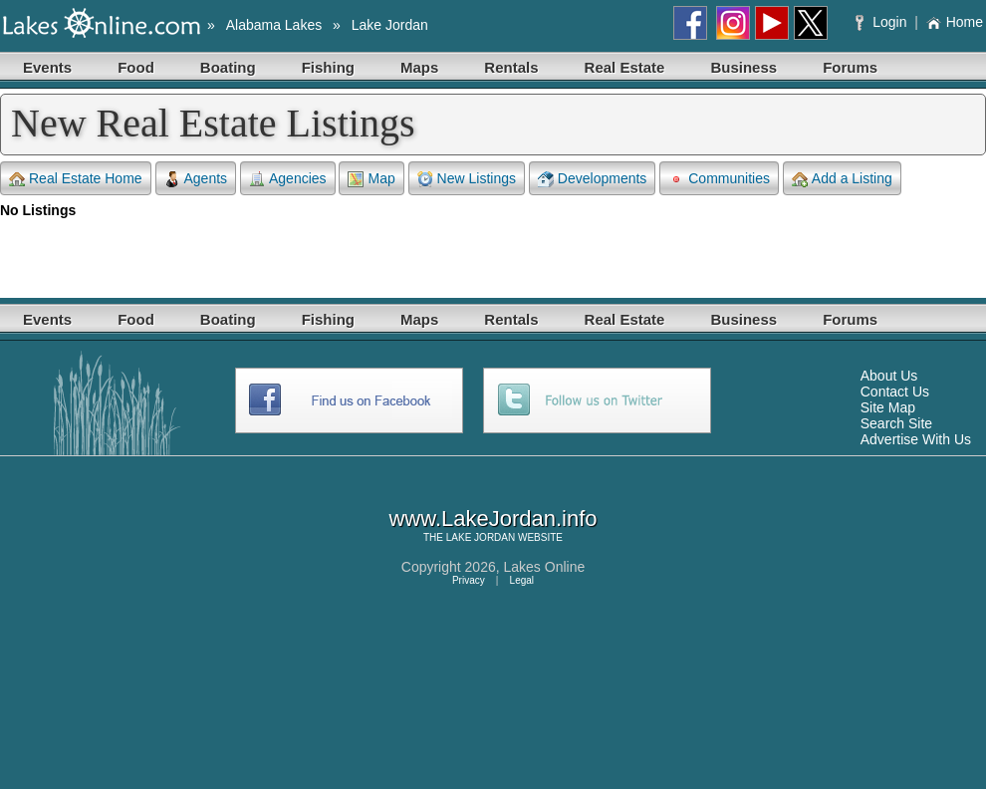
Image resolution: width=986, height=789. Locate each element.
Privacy (468, 580)
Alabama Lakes (274, 25)
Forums (850, 67)
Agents (196, 178)
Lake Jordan (390, 25)
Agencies (288, 178)
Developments (592, 178)
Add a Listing (842, 178)
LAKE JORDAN (480, 537)
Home (954, 22)
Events (47, 67)
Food (136, 67)
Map (371, 178)
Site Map (888, 407)
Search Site (896, 423)
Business (743, 67)
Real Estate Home (75, 178)
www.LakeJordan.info (492, 518)
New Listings (466, 178)
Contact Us (895, 391)
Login (883, 22)
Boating (228, 67)
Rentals (511, 67)
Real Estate (625, 67)
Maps (419, 67)
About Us (889, 376)
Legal (522, 580)
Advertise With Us (916, 439)
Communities (719, 178)
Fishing (328, 67)
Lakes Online (545, 567)
